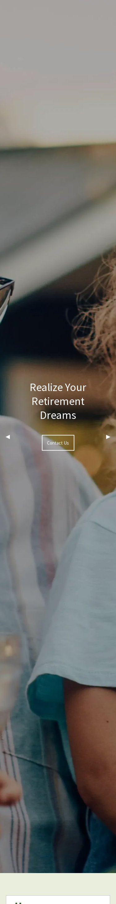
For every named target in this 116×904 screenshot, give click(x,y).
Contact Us (58, 443)
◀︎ (10, 436)
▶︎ (111, 436)
